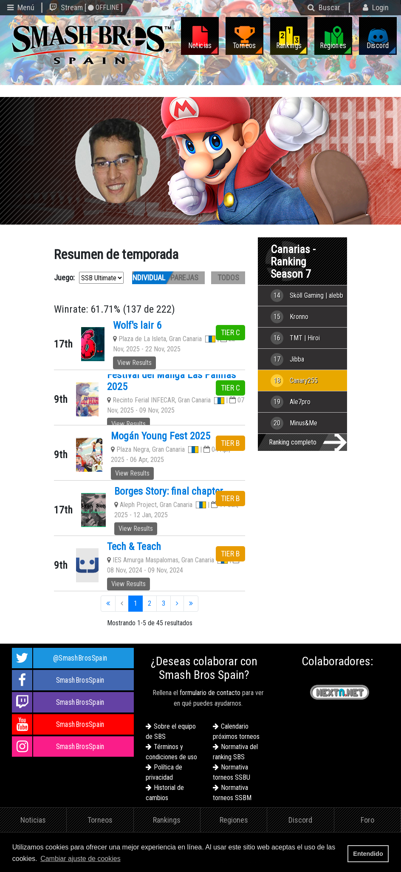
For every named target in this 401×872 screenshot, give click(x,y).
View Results (134, 363)
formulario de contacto (210, 693)
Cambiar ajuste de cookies (80, 858)
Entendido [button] (368, 853)
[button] (125, 859)
